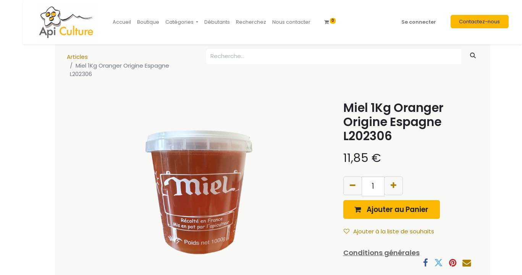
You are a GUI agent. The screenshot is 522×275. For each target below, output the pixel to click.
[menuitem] (122, 22)
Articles (77, 57)
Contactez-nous (479, 21)
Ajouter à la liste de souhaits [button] (389, 231)
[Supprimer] (352, 185)
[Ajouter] (393, 185)
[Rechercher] (472, 55)
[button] (391, 209)
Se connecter (418, 22)
